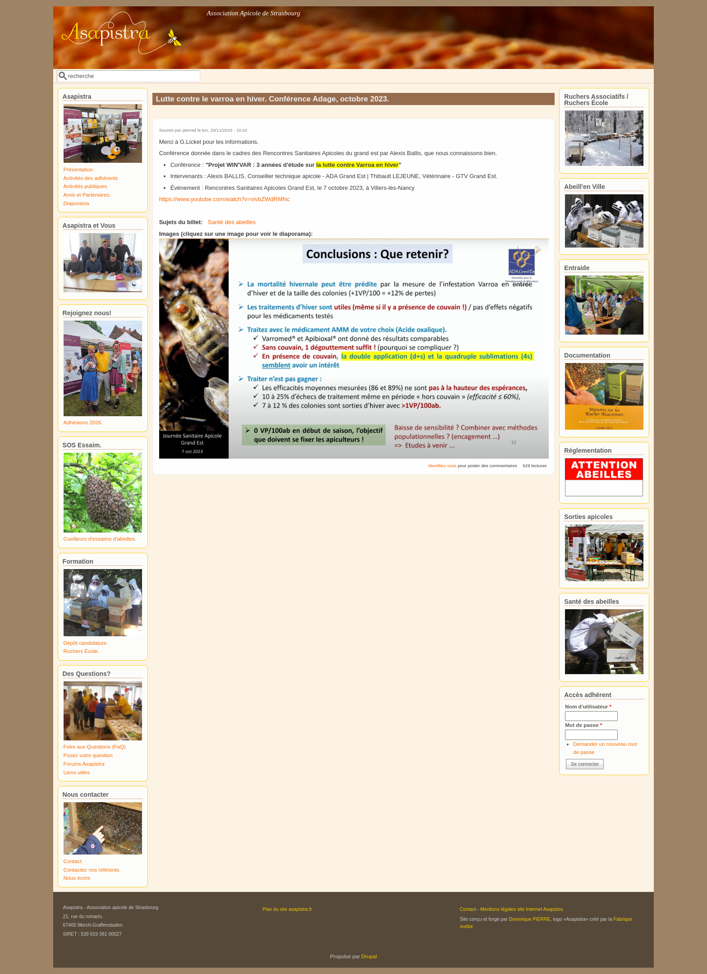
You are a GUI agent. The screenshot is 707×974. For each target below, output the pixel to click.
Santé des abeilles (232, 222)
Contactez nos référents (91, 870)
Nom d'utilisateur (588, 706)
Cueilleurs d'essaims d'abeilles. (100, 539)
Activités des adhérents (91, 178)
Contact (73, 861)
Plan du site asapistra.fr (287, 909)
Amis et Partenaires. (87, 195)
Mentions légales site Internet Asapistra (521, 909)
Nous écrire (77, 878)
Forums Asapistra (84, 764)
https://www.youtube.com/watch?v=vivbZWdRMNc (224, 199)
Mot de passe (583, 725)
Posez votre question (88, 755)
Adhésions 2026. (83, 422)
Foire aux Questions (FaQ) (95, 746)
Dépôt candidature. (86, 643)
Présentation (78, 169)
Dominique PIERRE (529, 919)
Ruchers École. (81, 651)
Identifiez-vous (442, 465)
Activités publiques (85, 186)
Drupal (369, 956)
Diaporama (76, 203)
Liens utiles (77, 772)
